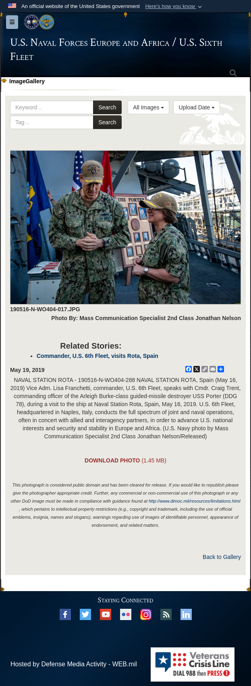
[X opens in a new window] (85, 613)
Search (107, 107)
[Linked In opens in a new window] (186, 613)
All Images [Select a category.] (148, 107)
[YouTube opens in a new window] (105, 613)
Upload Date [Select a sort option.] (196, 107)
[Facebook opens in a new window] (65, 613)
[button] (174, 6)
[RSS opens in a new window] (166, 613)
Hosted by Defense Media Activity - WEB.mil (73, 664)
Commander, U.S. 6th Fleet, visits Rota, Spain (97, 356)
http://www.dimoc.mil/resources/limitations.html (194, 501)
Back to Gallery (222, 557)
